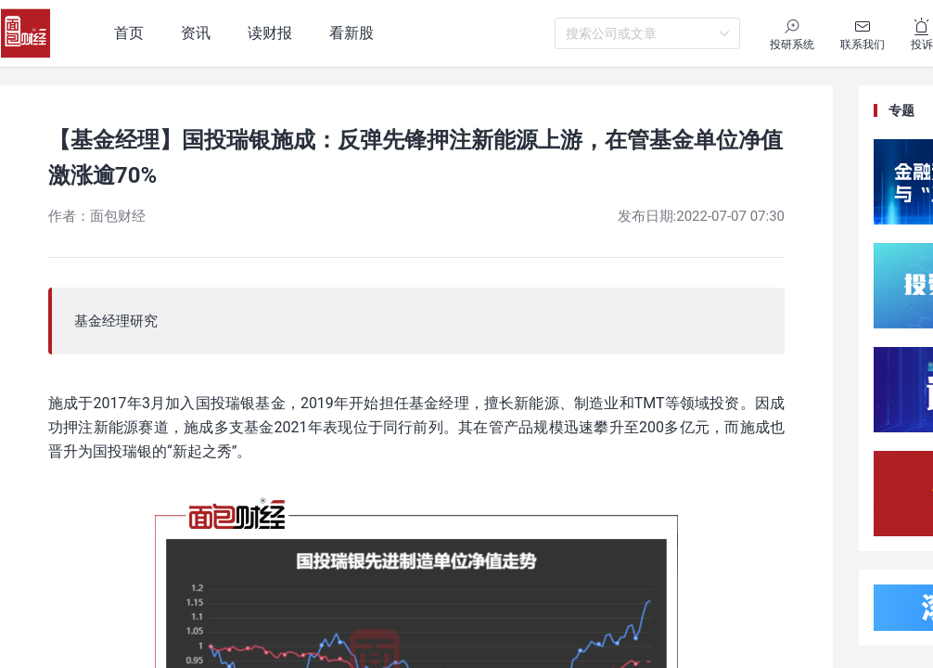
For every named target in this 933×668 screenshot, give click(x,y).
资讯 (196, 33)
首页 (129, 33)
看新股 (351, 33)
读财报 (270, 33)
